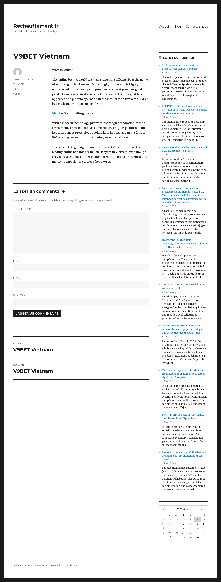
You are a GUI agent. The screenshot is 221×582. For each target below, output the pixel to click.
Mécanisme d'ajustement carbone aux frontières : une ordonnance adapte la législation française (184, 374)
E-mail (17, 277)
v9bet (16, 88)
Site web (19, 294)
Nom (16, 261)
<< (164, 509)
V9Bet (56, 113)
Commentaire (24, 209)
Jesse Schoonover (23, 79)
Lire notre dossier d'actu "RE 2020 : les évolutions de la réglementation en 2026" (184, 456)
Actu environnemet (179, 58)
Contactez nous (197, 26)
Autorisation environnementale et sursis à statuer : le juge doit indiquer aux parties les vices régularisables (183, 329)
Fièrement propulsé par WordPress (57, 565)
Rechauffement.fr (36, 26)
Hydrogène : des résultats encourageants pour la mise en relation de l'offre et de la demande (184, 244)
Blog (177, 26)
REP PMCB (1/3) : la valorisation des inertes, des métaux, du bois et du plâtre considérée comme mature (184, 110)
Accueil (164, 26)
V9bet (16, 93)
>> (202, 509)
